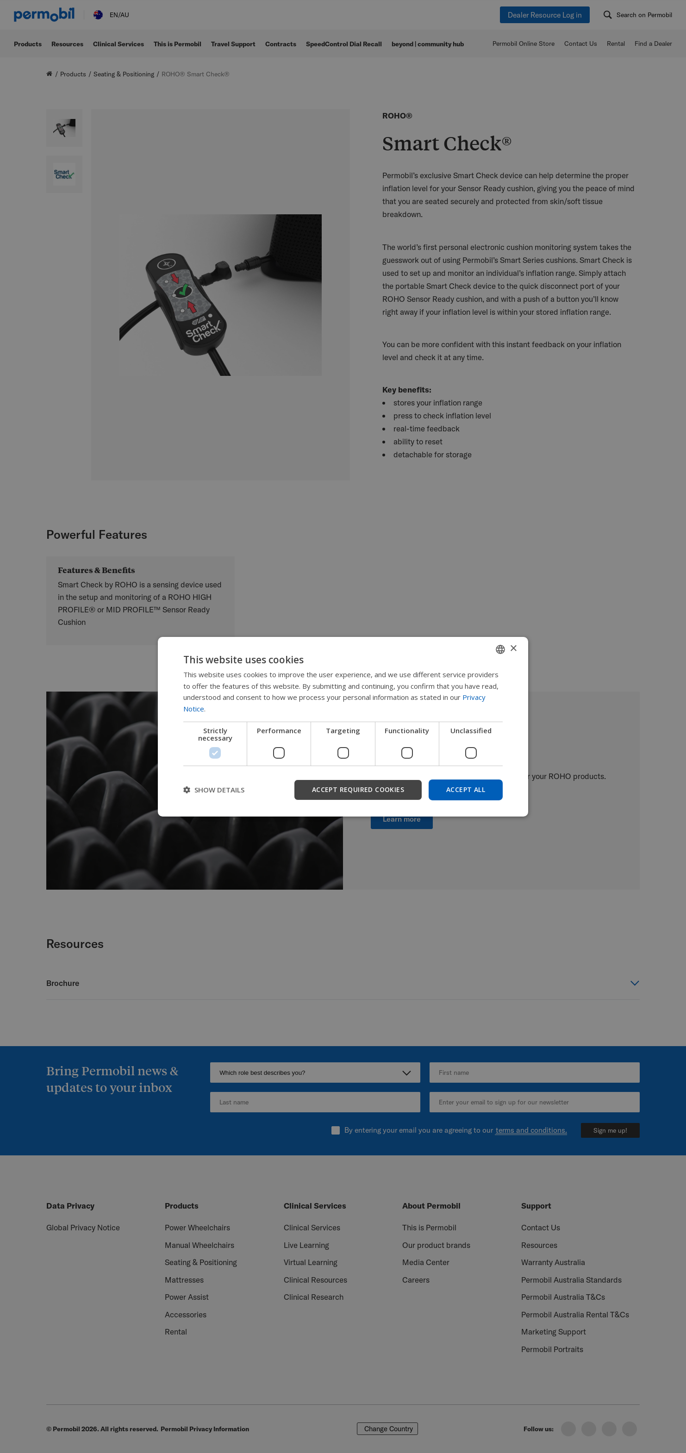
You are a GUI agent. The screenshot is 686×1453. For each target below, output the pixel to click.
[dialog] (343, 726)
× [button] (513, 648)
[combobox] (500, 649)
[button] (213, 790)
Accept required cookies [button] (358, 789)
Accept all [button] (465, 789)
